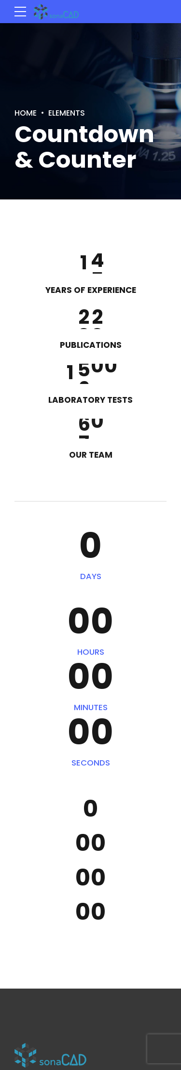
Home (26, 112)
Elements (71, 112)
